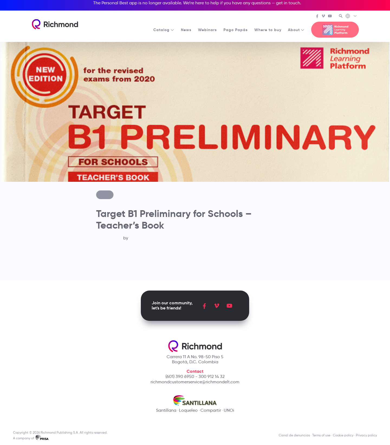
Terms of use (321, 435)
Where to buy (267, 29)
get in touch (288, 2)
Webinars (207, 29)
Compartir (210, 410)
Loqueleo (188, 410)
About (296, 29)
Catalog (163, 29)
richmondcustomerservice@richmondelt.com (195, 381)
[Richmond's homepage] (55, 24)
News (186, 29)
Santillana (166, 410)
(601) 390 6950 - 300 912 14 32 (195, 376)
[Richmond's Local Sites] (351, 16)
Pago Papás (235, 29)
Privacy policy (366, 435)
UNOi (229, 410)
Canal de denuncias (294, 435)
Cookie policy (343, 435)
